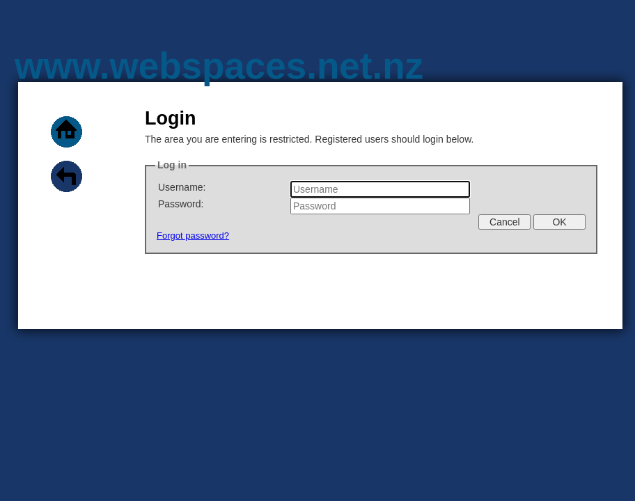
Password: (180, 203)
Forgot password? (193, 235)
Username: (181, 187)
